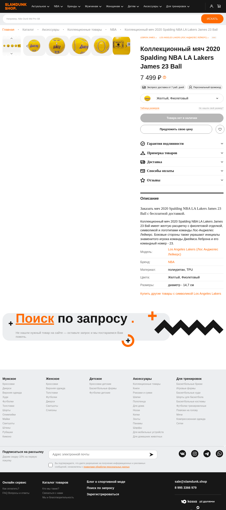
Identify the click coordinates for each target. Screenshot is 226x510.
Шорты (7, 410)
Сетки (179, 423)
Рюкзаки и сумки (142, 393)
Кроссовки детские (100, 384)
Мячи (179, 415)
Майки (6, 419)
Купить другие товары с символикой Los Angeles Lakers (180, 293)
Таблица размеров (149, 108)
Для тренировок (176, 6)
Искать (212, 18)
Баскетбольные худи (188, 393)
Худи (5, 397)
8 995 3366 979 (185, 488)
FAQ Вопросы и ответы (16, 493)
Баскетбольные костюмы (190, 401)
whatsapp (219, 454)
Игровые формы (186, 388)
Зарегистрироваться (103, 494)
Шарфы (137, 428)
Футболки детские (99, 393)
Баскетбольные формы (103, 388)
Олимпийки (9, 415)
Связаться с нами (52, 493)
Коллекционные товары (84, 29)
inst (194, 454)
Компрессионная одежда (190, 419)
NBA (56, 6)
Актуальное (39, 6)
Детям (132, 6)
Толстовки (8, 406)
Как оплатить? (11, 489)
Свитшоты (9, 423)
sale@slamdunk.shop (191, 482)
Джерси (7, 388)
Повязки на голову (187, 410)
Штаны (7, 428)
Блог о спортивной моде (106, 482)
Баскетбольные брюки (189, 384)
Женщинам (113, 6)
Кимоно (7, 437)
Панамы (138, 423)
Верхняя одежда (12, 393)
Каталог (28, 29)
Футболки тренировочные (191, 406)
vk (182, 454)
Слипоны (51, 410)
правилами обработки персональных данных (106, 467)
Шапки (136, 397)
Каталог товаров (55, 482)
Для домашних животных (147, 437)
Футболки (8, 401)
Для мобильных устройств (148, 432)
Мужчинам (91, 6)
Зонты (136, 419)
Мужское (9, 379)
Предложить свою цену (176, 129)
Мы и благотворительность (58, 497)
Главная (8, 29)
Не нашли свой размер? (211, 108)
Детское (95, 379)
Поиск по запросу (100, 488)
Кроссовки (9, 384)
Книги (136, 388)
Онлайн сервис (14, 482)
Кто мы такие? (50, 489)
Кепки (136, 415)
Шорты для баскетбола (189, 397)
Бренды (72, 6)
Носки (136, 410)
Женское (52, 379)
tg (207, 454)
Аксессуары (151, 6)
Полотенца (139, 401)
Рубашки (8, 432)
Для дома (138, 406)
